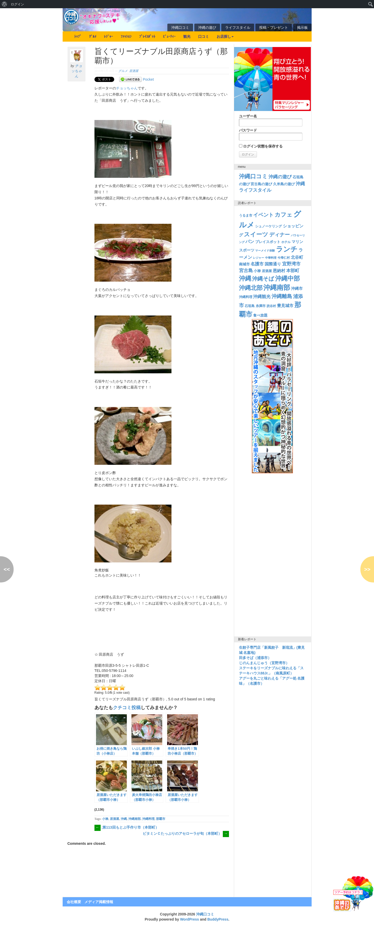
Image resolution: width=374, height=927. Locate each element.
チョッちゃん (76, 71)
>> (367, 569)
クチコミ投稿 (127, 707)
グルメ (123, 71)
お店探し (225, 36)
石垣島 (250, 306)
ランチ (287, 249)
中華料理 (270, 257)
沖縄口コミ (180, 27)
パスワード (271, 134)
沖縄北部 (251, 287)
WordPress (189, 919)
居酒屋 (133, 71)
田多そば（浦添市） (255, 658)
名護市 (257, 264)
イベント (263, 215)
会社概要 (74, 902)
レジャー (258, 257)
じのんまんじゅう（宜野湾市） (264, 663)
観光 (186, 36)
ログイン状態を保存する (261, 146)
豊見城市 (285, 305)
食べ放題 (260, 315)
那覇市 (160, 819)
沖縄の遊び (207, 27)
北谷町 (297, 257)
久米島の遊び (284, 184)
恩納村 (279, 270)
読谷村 (271, 306)
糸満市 (261, 306)
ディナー (279, 234)
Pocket (148, 79)
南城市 (244, 264)
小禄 (105, 819)
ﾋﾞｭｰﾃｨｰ (169, 36)
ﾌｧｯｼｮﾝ (126, 36)
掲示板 (302, 27)
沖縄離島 (282, 296)
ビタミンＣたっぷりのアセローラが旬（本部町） (186, 833)
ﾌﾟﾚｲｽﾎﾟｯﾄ (147, 36)
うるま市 (245, 215)
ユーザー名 (271, 120)
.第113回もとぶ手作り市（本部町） (126, 827)
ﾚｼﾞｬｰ (108, 36)
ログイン (17, 4)
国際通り (273, 264)
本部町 (292, 270)
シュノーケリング (268, 226)
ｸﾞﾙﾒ (92, 36)
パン (249, 241)
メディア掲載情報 (98, 902)
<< (7, 569)
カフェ (283, 214)
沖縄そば (263, 279)
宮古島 (246, 270)
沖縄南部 (134, 819)
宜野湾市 (291, 263)
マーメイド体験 (265, 250)
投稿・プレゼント (273, 27)
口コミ (203, 36)
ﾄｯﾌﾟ (77, 36)
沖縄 (124, 819)
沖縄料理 (148, 819)
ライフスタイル (237, 27)
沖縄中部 (287, 278)
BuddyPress (217, 919)
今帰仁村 (283, 257)
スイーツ (256, 234)
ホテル (286, 242)
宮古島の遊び (261, 184)
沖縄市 (297, 288)
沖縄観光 (262, 296)
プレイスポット (267, 242)
